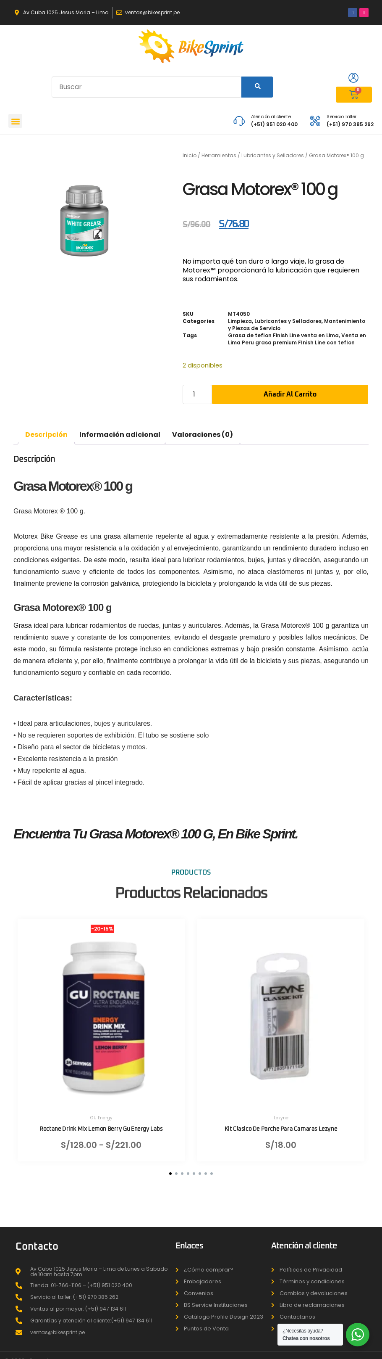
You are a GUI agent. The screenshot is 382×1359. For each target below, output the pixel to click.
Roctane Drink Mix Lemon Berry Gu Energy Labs (100, 1123)
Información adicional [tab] (119, 434)
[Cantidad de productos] (197, 394)
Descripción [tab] (46, 434)
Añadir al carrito (290, 394)
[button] (15, 121)
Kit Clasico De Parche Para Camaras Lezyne (281, 1123)
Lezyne (281, 1111)
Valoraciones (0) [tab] (202, 434)
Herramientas (218, 155)
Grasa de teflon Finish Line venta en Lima (283, 335)
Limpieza (240, 321)
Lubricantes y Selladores (272, 155)
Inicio (189, 155)
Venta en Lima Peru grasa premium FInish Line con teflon (297, 339)
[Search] (257, 87)
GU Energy (101, 1111)
